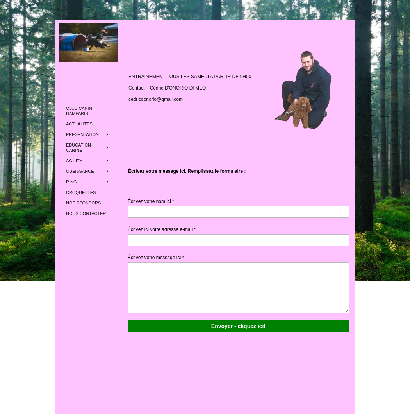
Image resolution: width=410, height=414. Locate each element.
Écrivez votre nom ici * (151, 201)
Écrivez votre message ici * (156, 257)
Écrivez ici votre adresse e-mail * (162, 229)
